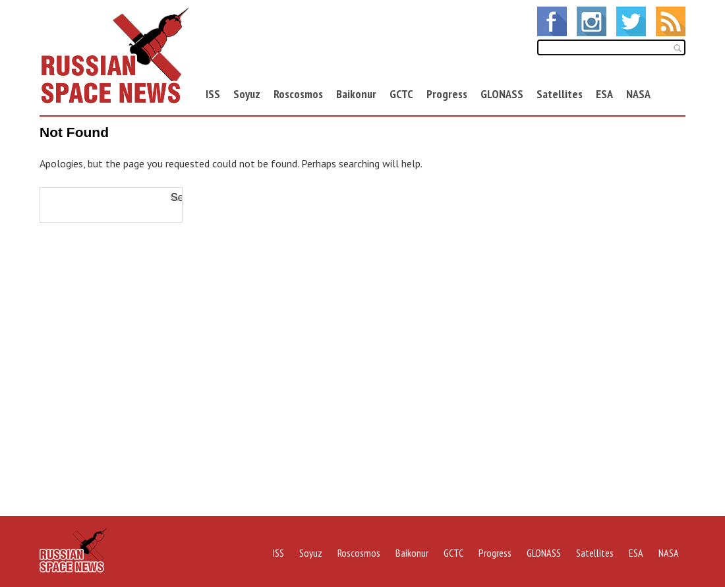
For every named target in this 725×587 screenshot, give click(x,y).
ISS (213, 93)
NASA (638, 93)
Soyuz (246, 93)
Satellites (559, 93)
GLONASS (501, 93)
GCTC (401, 93)
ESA (604, 93)
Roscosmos (298, 93)
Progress (446, 93)
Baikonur (356, 93)
